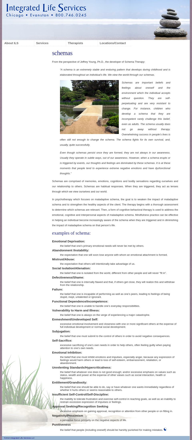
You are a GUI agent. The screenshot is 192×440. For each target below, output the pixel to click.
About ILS (11, 43)
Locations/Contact (113, 43)
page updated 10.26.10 (45, 438)
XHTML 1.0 (61, 438)
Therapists (75, 43)
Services (42, 43)
